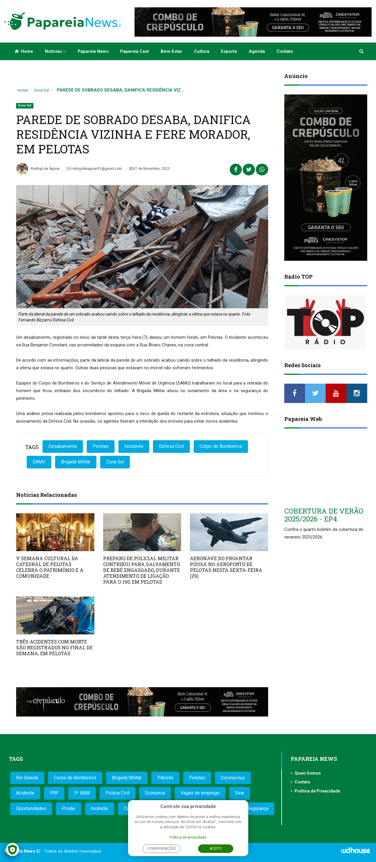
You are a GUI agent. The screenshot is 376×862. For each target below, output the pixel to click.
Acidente (25, 793)
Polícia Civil (118, 793)
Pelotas (101, 446)
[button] (361, 51)
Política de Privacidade (317, 791)
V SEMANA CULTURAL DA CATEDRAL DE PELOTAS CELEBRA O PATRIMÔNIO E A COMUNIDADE (50, 567)
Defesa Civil (171, 446)
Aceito (216, 848)
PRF (54, 793)
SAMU (39, 462)
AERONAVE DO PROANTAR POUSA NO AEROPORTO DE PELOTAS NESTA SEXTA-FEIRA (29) (226, 567)
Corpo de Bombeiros (221, 446)
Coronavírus (233, 777)
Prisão (68, 808)
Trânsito (165, 777)
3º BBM (82, 793)
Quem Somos (308, 773)
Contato (285, 51)
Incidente (133, 446)
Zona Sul (41, 90)
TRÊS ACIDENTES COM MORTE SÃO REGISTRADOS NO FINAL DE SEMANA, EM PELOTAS (54, 647)
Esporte (229, 51)
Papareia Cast (134, 51)
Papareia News (93, 51)
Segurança (257, 808)
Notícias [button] (55, 51)
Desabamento (62, 446)
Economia (155, 793)
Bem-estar (171, 51)
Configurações (161, 848)
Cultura (201, 51)
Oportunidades (31, 808)
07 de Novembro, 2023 (150, 169)
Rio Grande (27, 777)
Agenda (257, 51)
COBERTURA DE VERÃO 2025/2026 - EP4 (323, 514)
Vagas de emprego (200, 793)
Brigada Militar (76, 462)
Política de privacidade (188, 837)
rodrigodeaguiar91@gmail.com (94, 169)
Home (24, 51)
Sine (239, 793)
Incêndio (99, 808)
